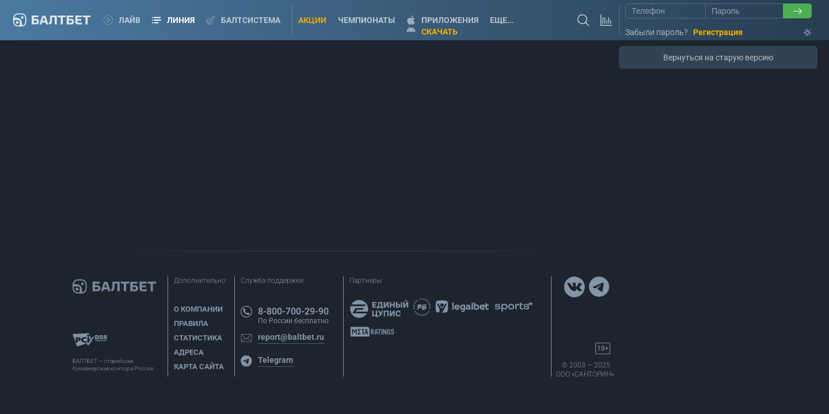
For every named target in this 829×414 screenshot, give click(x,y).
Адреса (189, 352)
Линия (173, 20)
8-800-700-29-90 (293, 311)
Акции (312, 20)
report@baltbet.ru (291, 337)
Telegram (275, 360)
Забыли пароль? (656, 32)
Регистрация (718, 32)
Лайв (122, 20)
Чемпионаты (366, 20)
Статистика (198, 338)
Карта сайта (199, 366)
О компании (198, 309)
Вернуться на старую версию (718, 57)
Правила (191, 323)
